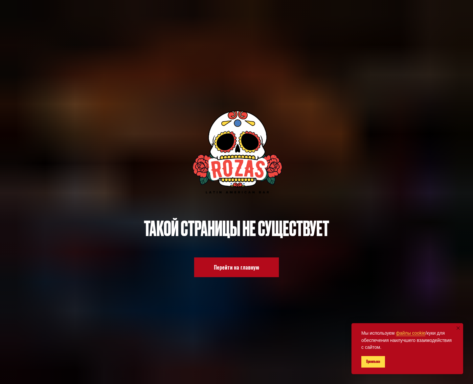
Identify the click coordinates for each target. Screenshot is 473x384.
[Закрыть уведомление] (458, 328)
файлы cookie (410, 333)
